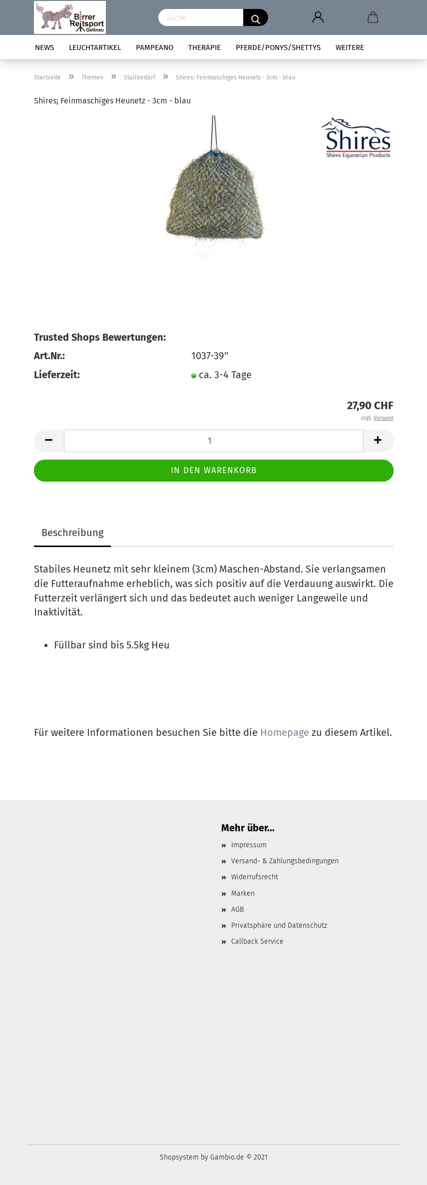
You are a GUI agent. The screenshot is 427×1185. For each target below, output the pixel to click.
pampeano (154, 47)
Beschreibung (72, 533)
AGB (237, 909)
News (44, 47)
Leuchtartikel (95, 47)
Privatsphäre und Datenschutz (279, 925)
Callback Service (257, 941)
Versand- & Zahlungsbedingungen (285, 861)
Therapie (204, 47)
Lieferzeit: (57, 375)
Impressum (249, 845)
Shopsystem (179, 1157)
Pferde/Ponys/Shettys (278, 47)
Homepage (284, 732)
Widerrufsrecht (254, 877)
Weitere (350, 47)
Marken (243, 893)
